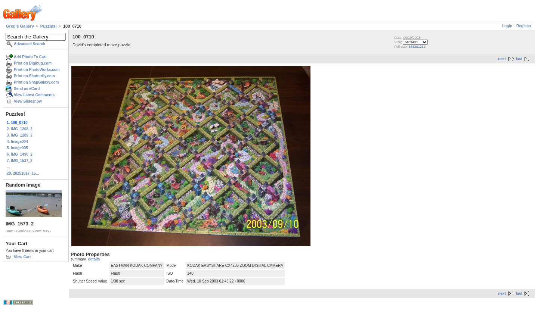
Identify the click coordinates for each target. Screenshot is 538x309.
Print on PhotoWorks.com (37, 70)
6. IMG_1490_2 (20, 154)
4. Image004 (17, 142)
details (94, 259)
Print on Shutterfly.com (34, 76)
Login (507, 26)
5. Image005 (17, 148)
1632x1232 (417, 47)
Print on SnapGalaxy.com (36, 82)
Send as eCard (27, 89)
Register (523, 26)
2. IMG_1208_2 (20, 129)
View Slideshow (28, 101)
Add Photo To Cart (30, 57)
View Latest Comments (34, 95)
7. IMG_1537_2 (20, 161)
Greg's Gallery (20, 26)
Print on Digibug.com (33, 63)
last (519, 59)
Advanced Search (29, 44)
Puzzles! (48, 26)
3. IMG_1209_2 (20, 135)
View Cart (22, 257)
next (502, 59)
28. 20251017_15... (23, 173)
